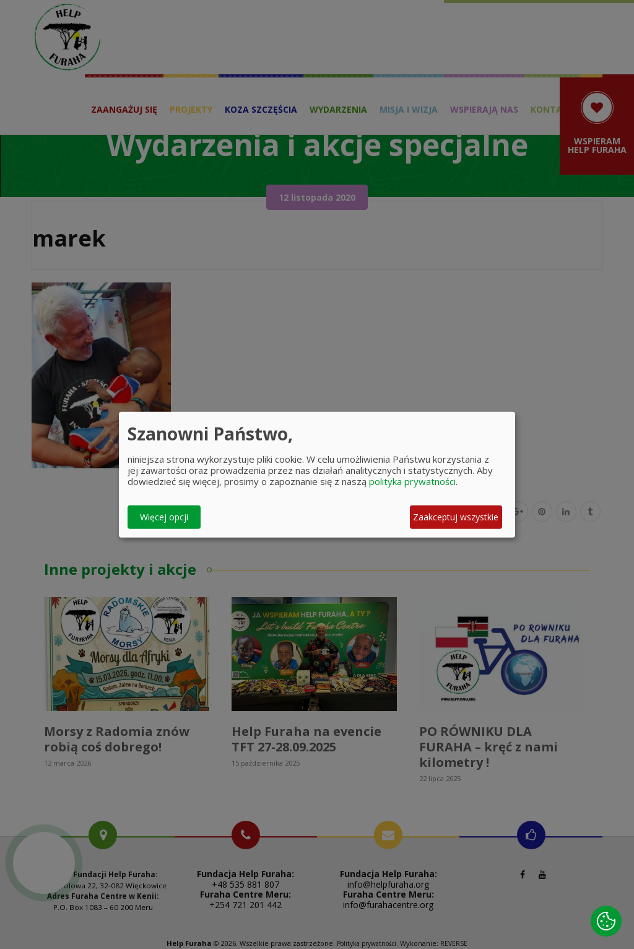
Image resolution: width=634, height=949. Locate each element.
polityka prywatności (412, 480)
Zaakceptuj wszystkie (455, 517)
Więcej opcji (164, 517)
